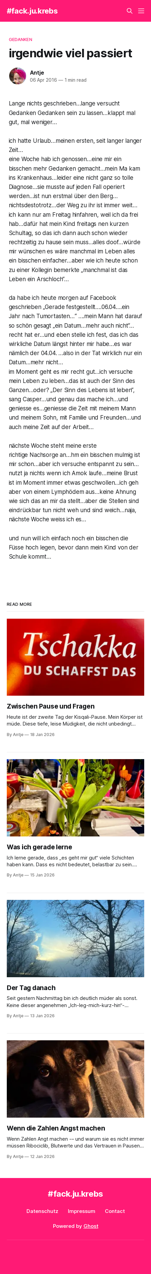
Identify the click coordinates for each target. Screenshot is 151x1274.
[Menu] (141, 10)
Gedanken (20, 39)
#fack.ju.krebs (32, 11)
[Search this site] (129, 10)
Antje (37, 72)
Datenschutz (42, 1211)
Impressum (81, 1211)
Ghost (90, 1226)
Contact (115, 1211)
